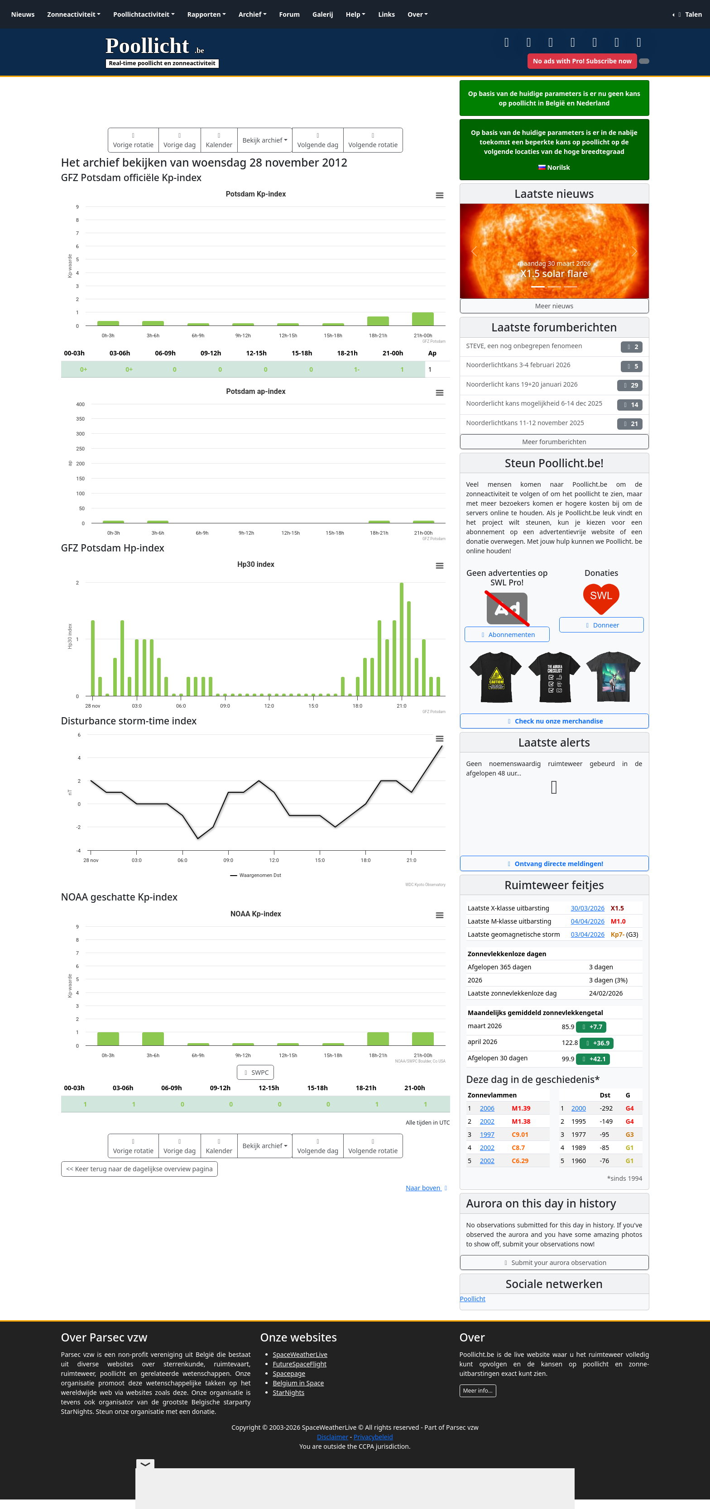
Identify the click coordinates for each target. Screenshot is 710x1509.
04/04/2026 (587, 921)
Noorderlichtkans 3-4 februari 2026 (554, 366)
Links (386, 14)
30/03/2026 (587, 908)
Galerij (322, 14)
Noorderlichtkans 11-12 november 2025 (554, 424)
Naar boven (428, 1187)
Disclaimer (332, 1436)
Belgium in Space (298, 1383)
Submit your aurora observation (554, 1262)
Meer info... (478, 1390)
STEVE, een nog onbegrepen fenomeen (554, 347)
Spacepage (289, 1373)
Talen (689, 14)
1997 (487, 1134)
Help (353, 14)
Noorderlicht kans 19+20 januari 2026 (554, 385)
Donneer (601, 625)
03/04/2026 (587, 934)
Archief (250, 14)
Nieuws (23, 14)
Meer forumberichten (554, 441)
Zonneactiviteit (72, 14)
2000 (578, 1108)
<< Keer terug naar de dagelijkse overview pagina (139, 1168)
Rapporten (204, 14)
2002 (487, 1121)
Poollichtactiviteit (141, 14)
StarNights (289, 1392)
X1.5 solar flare (554, 273)
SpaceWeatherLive (300, 1354)
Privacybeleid (373, 1436)
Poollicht (473, 1298)
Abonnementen (507, 634)
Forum (289, 14)
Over (415, 14)
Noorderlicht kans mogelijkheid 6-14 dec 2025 (554, 404)
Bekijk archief (262, 140)
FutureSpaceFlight (300, 1364)
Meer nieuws (554, 306)
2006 (487, 1108)
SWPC (255, 1072)
